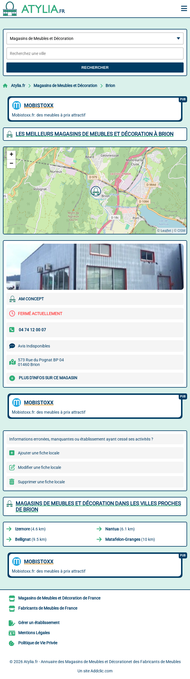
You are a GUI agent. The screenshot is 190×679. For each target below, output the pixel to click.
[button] (95, 190)
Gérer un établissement (39, 622)
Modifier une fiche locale (39, 467)
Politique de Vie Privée (37, 643)
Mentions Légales (34, 632)
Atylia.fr (18, 85)
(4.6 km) (30, 529)
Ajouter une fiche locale (38, 453)
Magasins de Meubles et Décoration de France (59, 598)
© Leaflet (164, 231)
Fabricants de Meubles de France (47, 608)
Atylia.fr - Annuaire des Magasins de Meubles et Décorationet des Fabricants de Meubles (102, 661)
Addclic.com (101, 671)
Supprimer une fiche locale (41, 482)
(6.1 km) (120, 529)
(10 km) (130, 539)
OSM (181, 231)
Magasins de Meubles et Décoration (65, 85)
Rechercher (94, 67)
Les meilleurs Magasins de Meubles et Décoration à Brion (95, 134)
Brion (110, 85)
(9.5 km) (31, 539)
